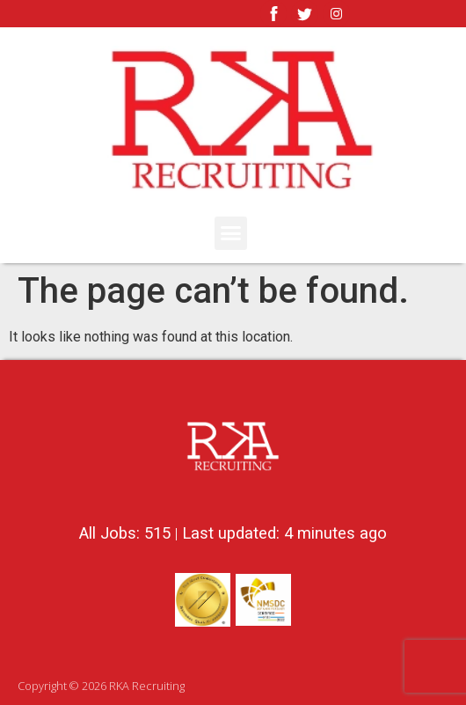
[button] (231, 233)
